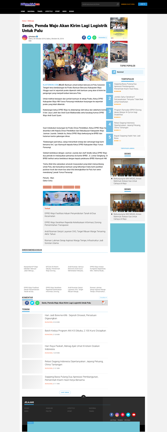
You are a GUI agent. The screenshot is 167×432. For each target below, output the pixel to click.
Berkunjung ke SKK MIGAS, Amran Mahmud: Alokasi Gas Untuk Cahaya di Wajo (127, 174)
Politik (48, 411)
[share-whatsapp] (94, 38)
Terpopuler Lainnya (127, 142)
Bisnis (71, 11)
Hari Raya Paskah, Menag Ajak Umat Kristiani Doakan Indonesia (74, 348)
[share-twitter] (89, 38)
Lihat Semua (65, 392)
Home (23, 11)
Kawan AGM (69, 187)
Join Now (113, 420)
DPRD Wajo (58, 187)
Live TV (142, 4)
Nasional (31, 11)
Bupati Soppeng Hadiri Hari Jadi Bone (129, 132)
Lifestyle (49, 11)
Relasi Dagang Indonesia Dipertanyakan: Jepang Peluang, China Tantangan (76, 364)
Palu (78, 187)
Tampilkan (103, 298)
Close (30, 423)
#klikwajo (33, 21)
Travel (40, 11)
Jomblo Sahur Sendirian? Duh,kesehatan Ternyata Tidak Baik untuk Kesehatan (130, 98)
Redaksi (121, 420)
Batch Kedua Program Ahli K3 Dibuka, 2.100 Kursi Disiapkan (73, 333)
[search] (100, 4)
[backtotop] (83, 397)
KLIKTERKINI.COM (50, 85)
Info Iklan (129, 420)
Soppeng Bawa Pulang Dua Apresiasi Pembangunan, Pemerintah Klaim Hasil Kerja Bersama (74, 381)
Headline (49, 408)
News (65, 11)
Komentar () (103, 37)
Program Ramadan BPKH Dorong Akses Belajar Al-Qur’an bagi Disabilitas (128, 109)
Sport (57, 11)
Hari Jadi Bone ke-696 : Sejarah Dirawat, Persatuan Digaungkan (70, 318)
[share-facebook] (84, 38)
